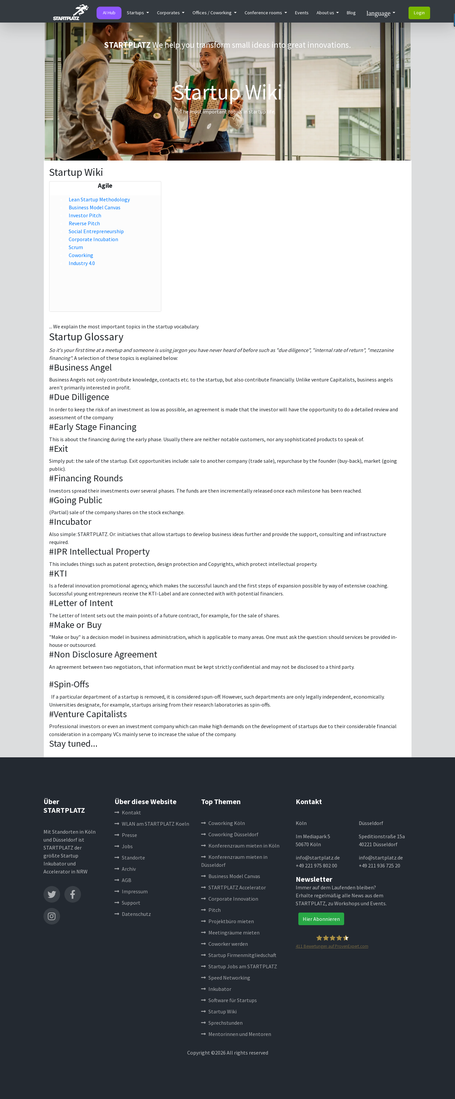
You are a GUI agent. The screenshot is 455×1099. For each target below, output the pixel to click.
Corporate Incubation (93, 239)
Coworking (81, 255)
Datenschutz (132, 914)
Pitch (211, 910)
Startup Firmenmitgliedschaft (238, 955)
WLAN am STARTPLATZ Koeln (151, 823)
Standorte (129, 857)
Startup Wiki (219, 1011)
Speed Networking (225, 977)
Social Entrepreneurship (96, 231)
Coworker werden (224, 943)
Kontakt (127, 812)
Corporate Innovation (229, 898)
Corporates (169, 13)
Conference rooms (264, 13)
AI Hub (109, 13)
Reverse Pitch (84, 223)
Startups (136, 13)
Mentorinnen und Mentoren (236, 1034)
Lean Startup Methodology (99, 199)
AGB (122, 880)
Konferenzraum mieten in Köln (240, 845)
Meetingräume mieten (230, 932)
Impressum (131, 891)
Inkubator (216, 989)
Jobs (123, 846)
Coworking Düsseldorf (230, 834)
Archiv (125, 868)
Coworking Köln (223, 823)
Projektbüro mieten (227, 921)
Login (419, 13)
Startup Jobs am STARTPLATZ (239, 966)
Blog (351, 13)
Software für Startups (229, 1000)
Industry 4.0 (82, 263)
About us (326, 13)
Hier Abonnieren (321, 919)
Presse (125, 835)
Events (302, 13)
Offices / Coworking (212, 13)
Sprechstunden (222, 1022)
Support (127, 902)
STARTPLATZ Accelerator (233, 887)
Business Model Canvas (94, 207)
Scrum (76, 247)
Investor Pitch (85, 215)
